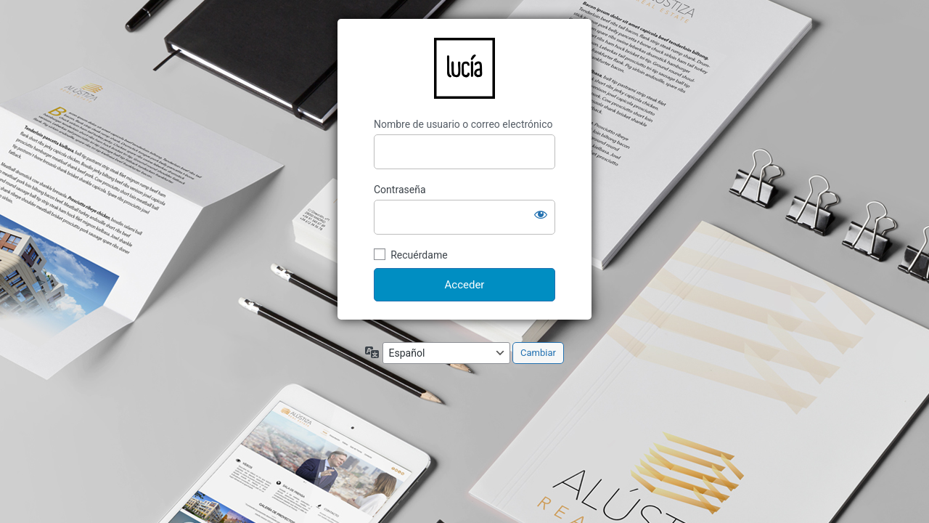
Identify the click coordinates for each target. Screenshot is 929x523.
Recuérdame (418, 255)
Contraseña (400, 189)
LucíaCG (464, 68)
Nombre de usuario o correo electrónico (463, 124)
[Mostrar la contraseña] (540, 214)
